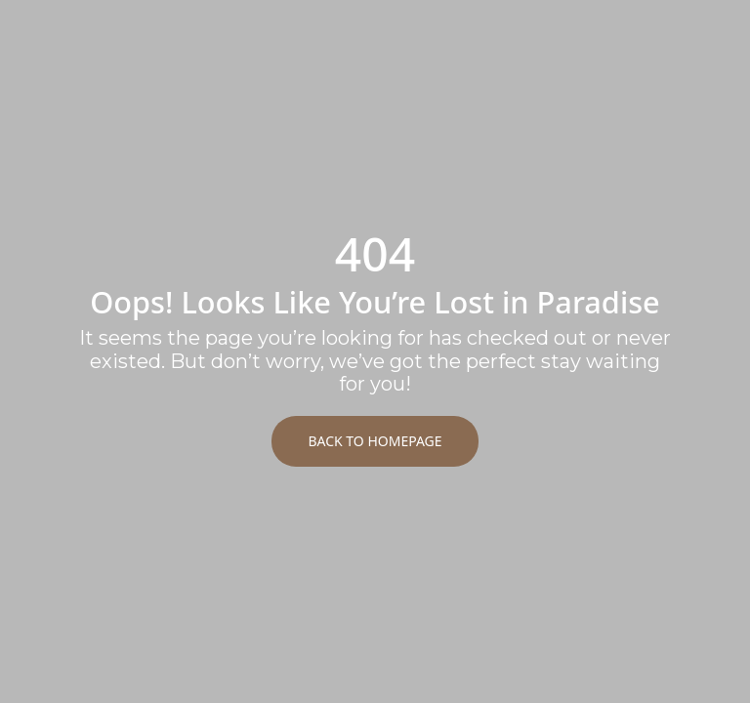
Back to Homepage (374, 441)
